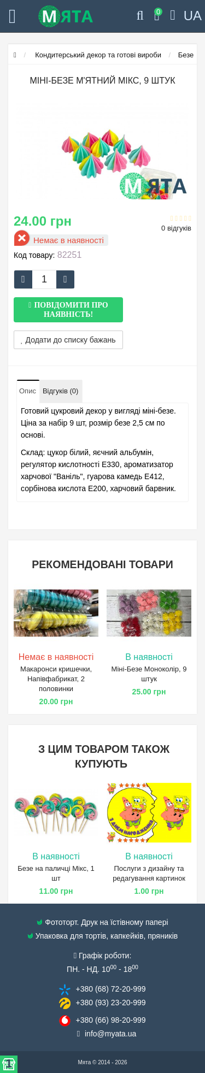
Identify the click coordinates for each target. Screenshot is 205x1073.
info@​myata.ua (110, 1033)
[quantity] (44, 279)
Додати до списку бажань (68, 339)
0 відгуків (176, 228)
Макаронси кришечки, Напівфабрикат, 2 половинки (56, 679)
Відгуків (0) (60, 391)
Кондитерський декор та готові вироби (97, 55)
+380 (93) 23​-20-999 (110, 1002)
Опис (27, 391)
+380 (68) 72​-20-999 (110, 988)
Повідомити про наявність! (71, 310)
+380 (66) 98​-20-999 (110, 1020)
